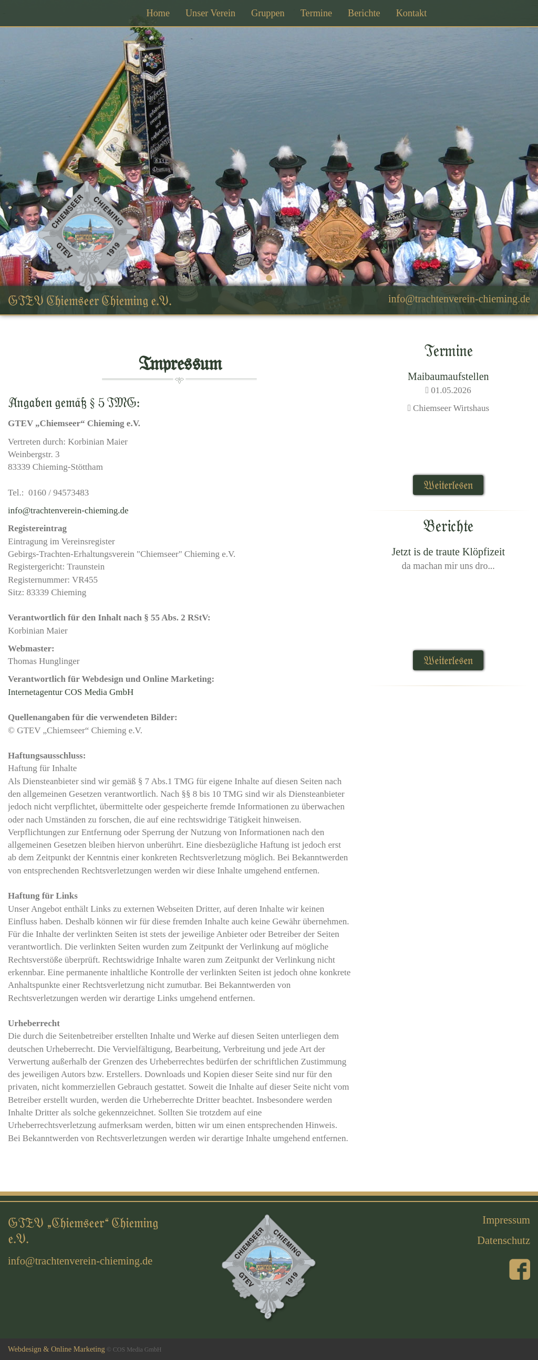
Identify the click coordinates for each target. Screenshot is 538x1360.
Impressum (506, 1220)
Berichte (364, 13)
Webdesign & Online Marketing (56, 1349)
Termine (316, 13)
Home (158, 13)
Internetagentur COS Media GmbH (70, 692)
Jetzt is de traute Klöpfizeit (448, 551)
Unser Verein (210, 13)
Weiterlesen (448, 484)
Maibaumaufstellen (448, 376)
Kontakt (411, 13)
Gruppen (268, 13)
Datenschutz (503, 1240)
